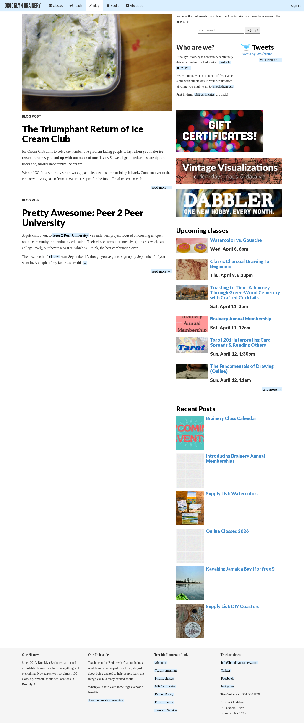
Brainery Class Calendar (231, 418)
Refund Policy (164, 694)
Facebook (227, 678)
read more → (161, 187)
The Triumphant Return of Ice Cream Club (82, 133)
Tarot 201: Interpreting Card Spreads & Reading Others (240, 342)
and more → (272, 389)
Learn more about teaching (106, 700)
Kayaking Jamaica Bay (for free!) (240, 568)
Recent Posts (195, 409)
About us (161, 662)
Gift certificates (205, 94)
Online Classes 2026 (227, 531)
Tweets (263, 47)
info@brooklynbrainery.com (239, 662)
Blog (94, 6)
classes (54, 256)
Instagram (227, 686)
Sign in (296, 6)
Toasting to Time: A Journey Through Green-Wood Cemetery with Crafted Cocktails (245, 292)
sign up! (252, 30)
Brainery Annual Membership (240, 318)
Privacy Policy (164, 702)
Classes (56, 6)
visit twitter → (270, 60)
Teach (76, 6)
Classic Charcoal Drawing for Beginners (240, 263)
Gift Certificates (165, 686)
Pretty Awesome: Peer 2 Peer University (82, 217)
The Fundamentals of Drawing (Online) (242, 368)
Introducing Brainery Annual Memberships (235, 458)
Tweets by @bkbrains (256, 54)
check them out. (223, 86)
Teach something (166, 670)
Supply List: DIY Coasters (232, 606)
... (85, 263)
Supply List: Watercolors (232, 493)
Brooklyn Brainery (23, 5)
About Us (134, 6)
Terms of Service (166, 710)
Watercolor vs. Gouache (236, 240)
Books (112, 6)
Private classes (164, 678)
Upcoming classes (202, 230)
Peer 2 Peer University (70, 235)
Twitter (225, 670)
